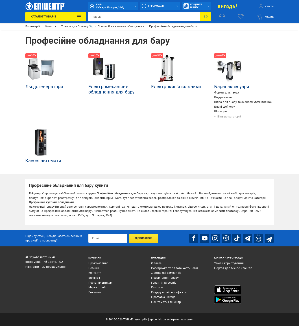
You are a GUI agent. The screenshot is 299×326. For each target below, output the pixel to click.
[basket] (265, 17)
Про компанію (98, 263)
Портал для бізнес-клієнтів (233, 268)
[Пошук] (205, 16)
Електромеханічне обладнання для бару (111, 89)
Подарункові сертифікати (169, 292)
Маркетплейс (97, 287)
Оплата (156, 263)
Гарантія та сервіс (163, 282)
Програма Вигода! (163, 297)
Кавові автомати (43, 160)
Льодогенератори (44, 86)
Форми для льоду (226, 92)
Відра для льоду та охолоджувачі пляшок (243, 102)
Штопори (220, 111)
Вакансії (94, 277)
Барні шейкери (224, 106)
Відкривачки (223, 97)
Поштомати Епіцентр (166, 302)
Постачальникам (100, 282)
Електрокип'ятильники (176, 86)
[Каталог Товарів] (55, 16)
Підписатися (143, 238)
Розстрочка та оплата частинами (174, 268)
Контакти (95, 272)
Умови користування (229, 263)
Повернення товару (164, 277)
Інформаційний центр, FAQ (44, 261)
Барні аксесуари (231, 86)
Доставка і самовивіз (166, 272)
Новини (93, 268)
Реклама (94, 292)
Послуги (157, 287)
